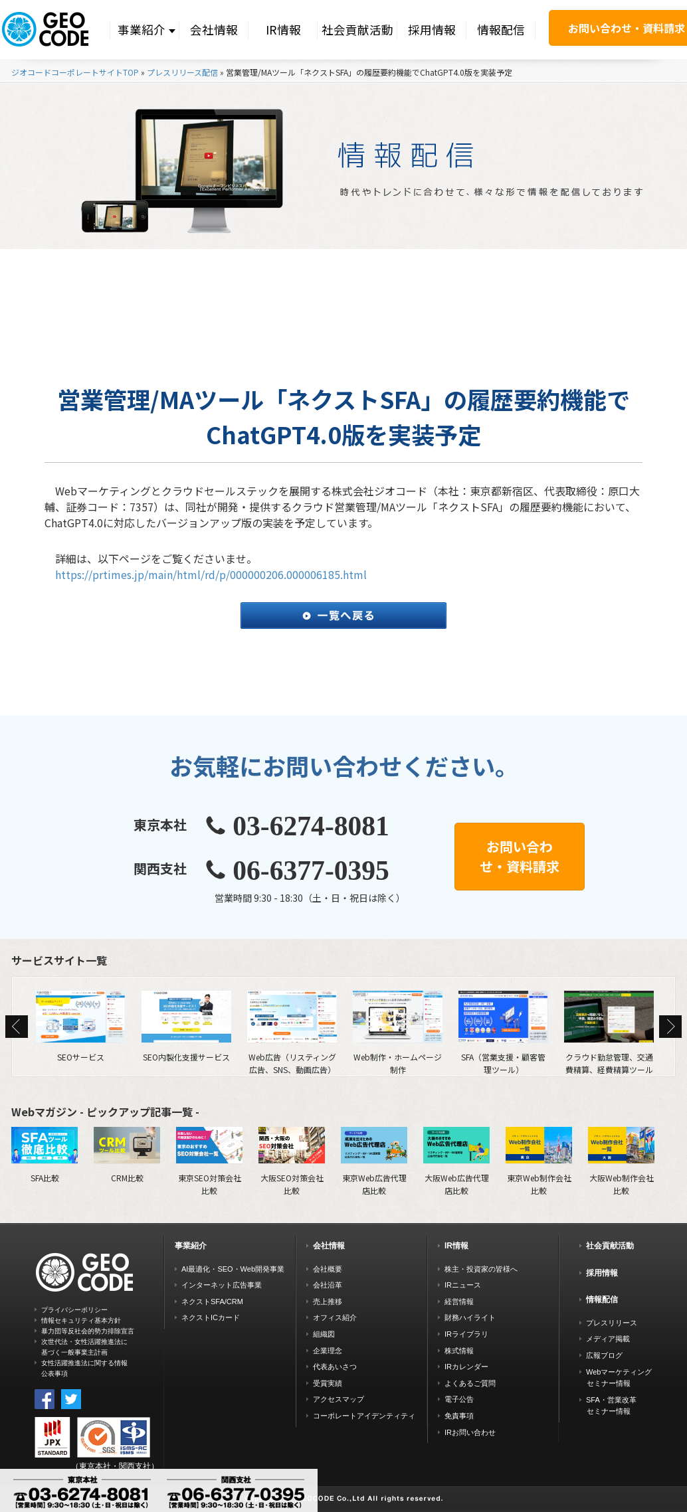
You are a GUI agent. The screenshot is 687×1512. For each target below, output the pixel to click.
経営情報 (459, 1301)
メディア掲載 (608, 1339)
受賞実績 (327, 1383)
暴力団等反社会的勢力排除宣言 (87, 1331)
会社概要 (327, 1269)
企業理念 (327, 1351)
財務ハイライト (470, 1317)
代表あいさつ (335, 1367)
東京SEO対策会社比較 (209, 1161)
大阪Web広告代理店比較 (456, 1161)
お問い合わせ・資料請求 (519, 856)
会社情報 (214, 29)
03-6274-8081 (311, 826)
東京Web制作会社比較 (539, 1161)
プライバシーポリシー (74, 1309)
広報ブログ (604, 1355)
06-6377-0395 (311, 870)
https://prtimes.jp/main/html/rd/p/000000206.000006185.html (211, 574)
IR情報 (283, 29)
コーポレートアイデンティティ (364, 1416)
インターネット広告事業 (221, 1285)
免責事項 (459, 1416)
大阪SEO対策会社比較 (291, 1161)
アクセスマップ (338, 1399)
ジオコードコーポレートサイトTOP (75, 72)
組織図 (324, 1334)
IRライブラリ (466, 1334)
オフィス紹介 (335, 1317)
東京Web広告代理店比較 (374, 1161)
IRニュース (462, 1285)
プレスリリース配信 (182, 72)
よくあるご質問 (470, 1383)
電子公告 (459, 1399)
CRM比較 (127, 1155)
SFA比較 (44, 1155)
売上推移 (327, 1301)
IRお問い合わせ (470, 1432)
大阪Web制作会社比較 (621, 1161)
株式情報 (459, 1351)
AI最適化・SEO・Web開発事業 (232, 1269)
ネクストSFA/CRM (212, 1301)
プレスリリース (611, 1323)
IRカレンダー (466, 1367)
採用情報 (432, 29)
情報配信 (501, 29)
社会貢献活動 (357, 29)
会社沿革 (327, 1285)
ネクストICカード (210, 1317)
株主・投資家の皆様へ (481, 1269)
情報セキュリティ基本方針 (81, 1320)
